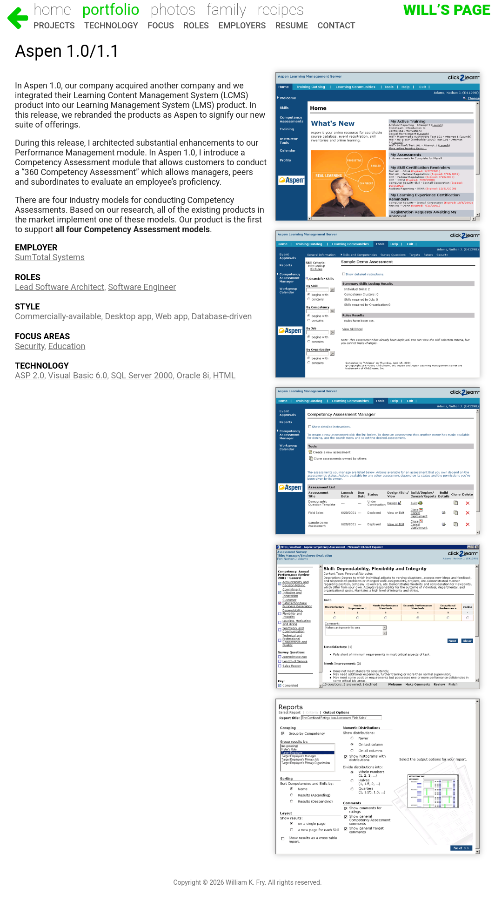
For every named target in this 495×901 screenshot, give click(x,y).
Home (52, 10)
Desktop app (128, 316)
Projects (54, 25)
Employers (242, 25)
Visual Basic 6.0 (77, 375)
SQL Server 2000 (142, 375)
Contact (336, 25)
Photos (172, 10)
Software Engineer (142, 287)
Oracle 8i (192, 375)
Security (30, 346)
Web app (171, 316)
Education (67, 346)
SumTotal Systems (50, 257)
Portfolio (111, 10)
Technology (111, 25)
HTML (224, 375)
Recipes (280, 10)
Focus (160, 25)
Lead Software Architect (59, 287)
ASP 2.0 (29, 375)
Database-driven (222, 316)
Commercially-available (58, 316)
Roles (196, 25)
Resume (291, 25)
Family (226, 10)
